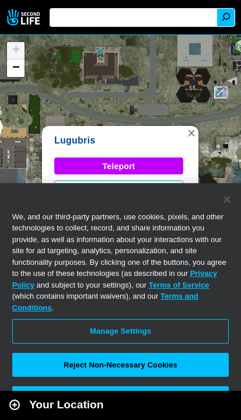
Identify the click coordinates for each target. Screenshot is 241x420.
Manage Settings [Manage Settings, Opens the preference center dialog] (120, 331)
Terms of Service (179, 285)
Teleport (119, 166)
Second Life (25, 17)
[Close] (227, 199)
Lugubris (74, 140)
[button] (191, 133)
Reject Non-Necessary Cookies (120, 364)
